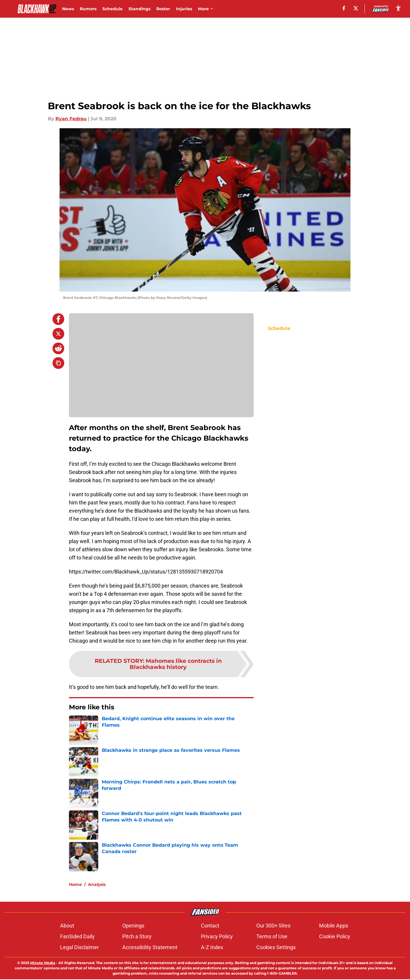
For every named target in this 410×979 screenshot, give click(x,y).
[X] (355, 8)
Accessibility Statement (149, 947)
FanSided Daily (77, 936)
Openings (133, 925)
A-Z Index (212, 947)
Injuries (184, 8)
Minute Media (42, 963)
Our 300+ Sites (273, 925)
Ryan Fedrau (71, 118)
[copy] (58, 363)
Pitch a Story (137, 936)
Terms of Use (271, 936)
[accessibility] (398, 8)
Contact (210, 925)
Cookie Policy (334, 936)
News (68, 8)
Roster (163, 8)
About (67, 925)
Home (75, 884)
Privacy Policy (217, 936)
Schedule (112, 8)
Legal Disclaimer (79, 947)
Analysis (97, 884)
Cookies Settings (276, 947)
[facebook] (344, 8)
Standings (139, 8)
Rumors (88, 8)
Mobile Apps (333, 925)
